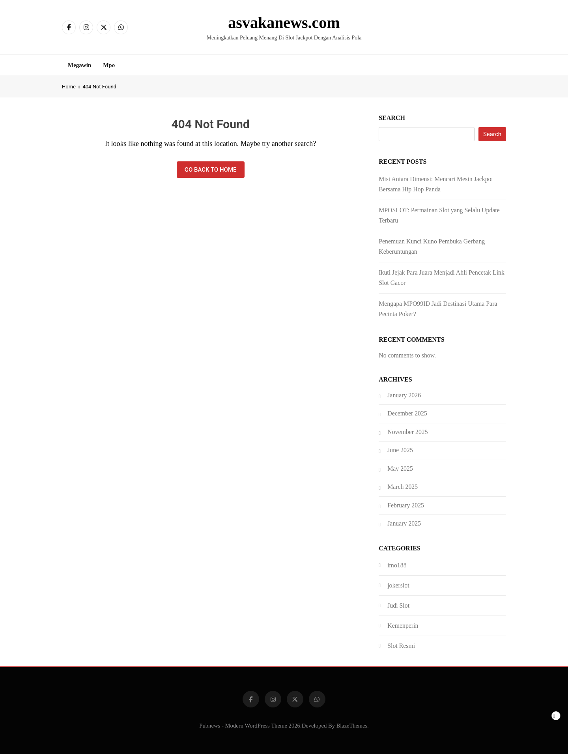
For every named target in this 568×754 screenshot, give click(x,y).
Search (392, 117)
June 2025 (400, 450)
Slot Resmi (401, 645)
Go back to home (211, 169)
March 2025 (402, 486)
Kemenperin (402, 625)
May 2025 (400, 468)
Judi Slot (398, 605)
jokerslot (398, 585)
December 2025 (407, 413)
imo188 (396, 565)
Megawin (79, 65)
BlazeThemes (351, 725)
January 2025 (404, 523)
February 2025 (405, 505)
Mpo (109, 65)
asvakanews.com (284, 23)
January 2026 (404, 395)
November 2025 (407, 431)
